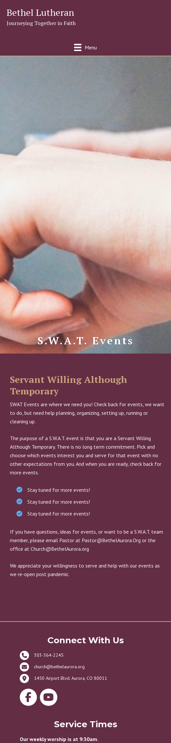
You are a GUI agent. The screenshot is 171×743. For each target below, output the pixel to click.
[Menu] (85, 47)
